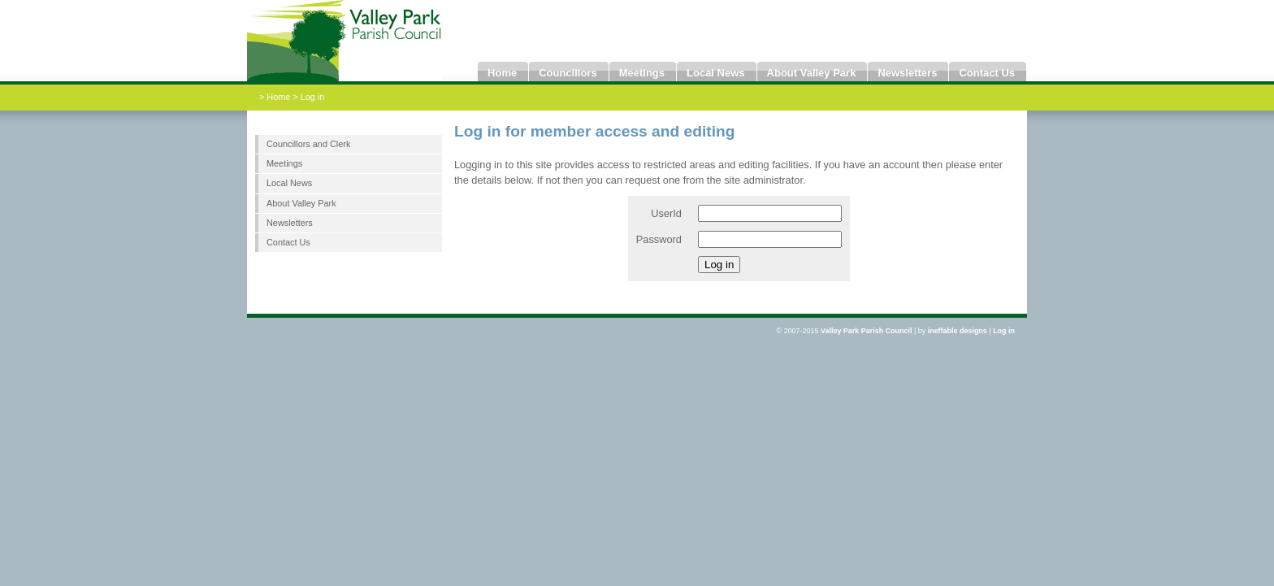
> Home (275, 97)
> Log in (308, 97)
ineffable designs (957, 331)
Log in (1004, 331)
